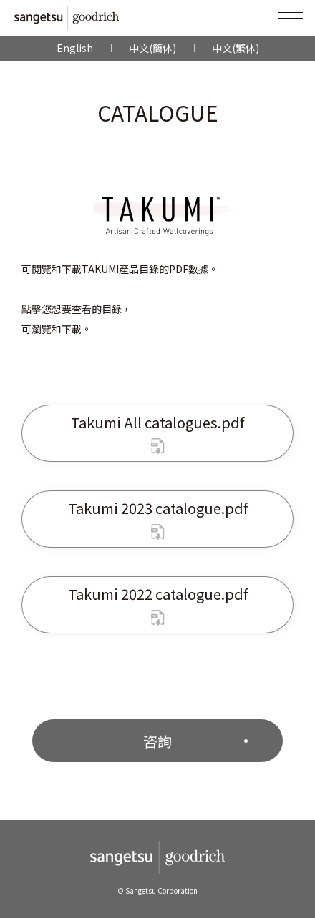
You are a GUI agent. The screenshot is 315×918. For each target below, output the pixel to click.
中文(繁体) (235, 48)
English (75, 48)
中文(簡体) (152, 48)
